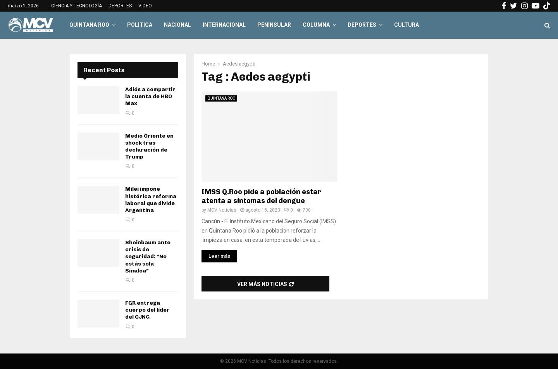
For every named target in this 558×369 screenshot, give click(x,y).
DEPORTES (120, 6)
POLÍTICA (139, 25)
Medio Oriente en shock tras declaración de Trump (149, 146)
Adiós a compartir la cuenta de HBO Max (150, 96)
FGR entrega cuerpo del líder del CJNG (147, 310)
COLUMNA (316, 25)
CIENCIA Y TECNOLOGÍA (76, 6)
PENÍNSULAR (274, 25)
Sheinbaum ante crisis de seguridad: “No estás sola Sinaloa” (147, 256)
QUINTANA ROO (89, 25)
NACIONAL (177, 25)
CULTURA (406, 25)
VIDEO (145, 6)
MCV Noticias (221, 210)
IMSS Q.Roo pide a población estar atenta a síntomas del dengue (261, 196)
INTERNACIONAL (224, 25)
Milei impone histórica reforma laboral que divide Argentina (150, 200)
